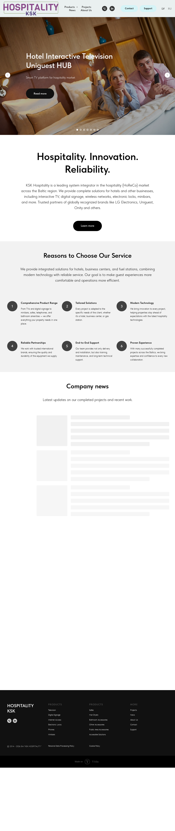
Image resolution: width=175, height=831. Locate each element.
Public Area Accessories (99, 729)
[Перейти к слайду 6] (94, 130)
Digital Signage (54, 715)
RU (170, 8)
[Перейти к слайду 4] (87, 130)
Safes (91, 710)
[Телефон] (104, 8)
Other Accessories (96, 724)
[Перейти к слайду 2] (81, 130)
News (72, 10)
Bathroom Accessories (98, 720)
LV (163, 8)
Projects (86, 7)
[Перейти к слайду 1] (77, 130)
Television (52, 710)
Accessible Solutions (97, 734)
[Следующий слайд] (167, 75)
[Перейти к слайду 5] (91, 130)
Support (133, 729)
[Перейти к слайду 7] (98, 130)
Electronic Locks (55, 724)
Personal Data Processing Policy (61, 746)
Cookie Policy (94, 746)
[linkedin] (112, 8)
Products (70, 7)
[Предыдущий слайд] (7, 75)
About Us (86, 10)
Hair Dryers (93, 715)
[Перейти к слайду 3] (84, 130)
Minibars (51, 734)
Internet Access (54, 720)
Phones (51, 729)
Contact (133, 724)
